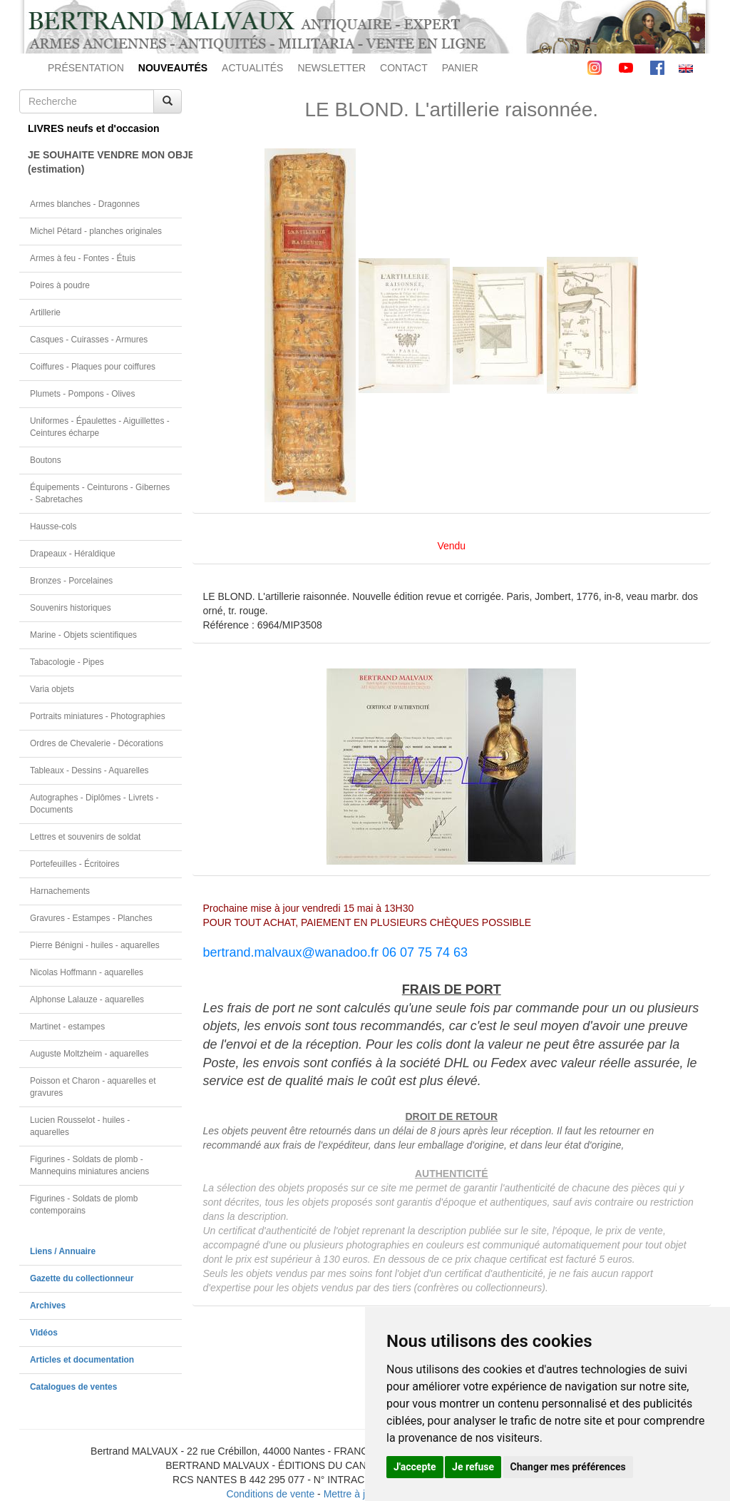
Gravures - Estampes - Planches (91, 918)
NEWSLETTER (331, 67)
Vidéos (44, 1333)
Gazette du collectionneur (81, 1278)
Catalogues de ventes (73, 1387)
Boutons (45, 460)
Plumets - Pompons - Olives (82, 394)
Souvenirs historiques (70, 608)
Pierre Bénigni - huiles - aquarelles (95, 945)
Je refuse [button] (473, 1466)
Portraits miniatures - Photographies (97, 716)
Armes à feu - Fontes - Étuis (82, 258)
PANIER (460, 67)
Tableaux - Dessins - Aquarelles (89, 770)
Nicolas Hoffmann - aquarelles (86, 972)
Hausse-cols (53, 526)
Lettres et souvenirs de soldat (85, 837)
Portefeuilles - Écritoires (75, 864)
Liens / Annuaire (63, 1251)
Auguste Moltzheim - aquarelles (89, 1054)
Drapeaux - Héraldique (72, 554)
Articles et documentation (82, 1360)
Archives (48, 1306)
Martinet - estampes (67, 1027)
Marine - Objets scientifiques (83, 635)
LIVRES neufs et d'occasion (94, 128)
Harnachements (60, 891)
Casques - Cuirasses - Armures (89, 340)
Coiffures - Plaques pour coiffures (92, 367)
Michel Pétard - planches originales (96, 231)
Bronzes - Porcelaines (71, 581)
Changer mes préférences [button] (568, 1466)
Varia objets (52, 689)
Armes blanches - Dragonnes (85, 204)
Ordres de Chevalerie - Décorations (96, 743)
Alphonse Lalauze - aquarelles (87, 999)
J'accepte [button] (415, 1466)
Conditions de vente (270, 1494)
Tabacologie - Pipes (67, 662)
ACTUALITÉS (252, 67)
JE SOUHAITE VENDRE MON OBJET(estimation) (105, 162)
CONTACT (404, 67)
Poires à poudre (60, 285)
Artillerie (45, 312)
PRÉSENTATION (86, 67)
